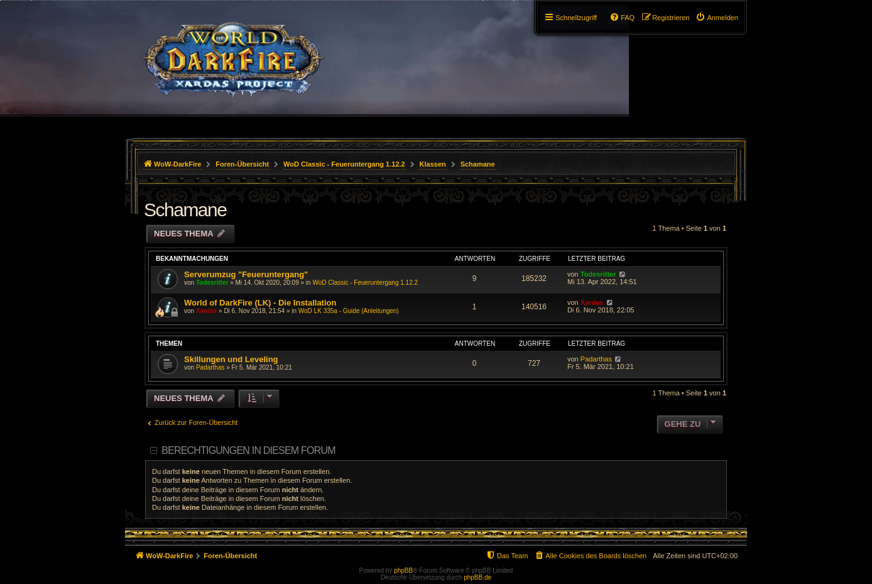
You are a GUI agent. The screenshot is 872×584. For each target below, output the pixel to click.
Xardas (206, 310)
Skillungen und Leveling (231, 359)
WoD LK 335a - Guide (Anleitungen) (348, 310)
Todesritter (212, 282)
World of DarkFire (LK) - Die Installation (260, 302)
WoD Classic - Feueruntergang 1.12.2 (365, 282)
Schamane (185, 209)
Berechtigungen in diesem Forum (248, 450)
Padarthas (210, 367)
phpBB (403, 570)
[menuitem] (716, 17)
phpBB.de (477, 577)
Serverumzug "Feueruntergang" (246, 274)
